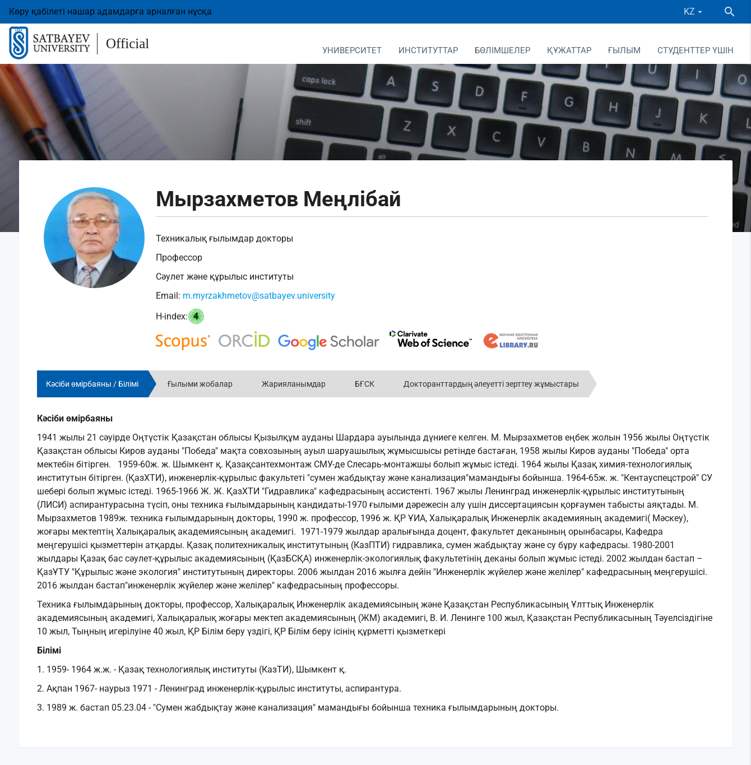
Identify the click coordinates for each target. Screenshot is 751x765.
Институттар (428, 50)
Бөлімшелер (502, 50)
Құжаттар (569, 50)
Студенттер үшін (695, 50)
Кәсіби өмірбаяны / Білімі (92, 383)
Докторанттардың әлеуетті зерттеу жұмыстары (491, 383)
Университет (352, 50)
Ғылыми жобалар (200, 383)
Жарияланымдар (294, 383)
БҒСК (364, 383)
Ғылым (624, 50)
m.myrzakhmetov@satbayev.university (259, 295)
